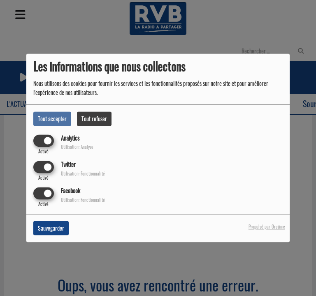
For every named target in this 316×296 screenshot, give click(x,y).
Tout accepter (52, 118)
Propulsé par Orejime (267, 227)
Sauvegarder (51, 228)
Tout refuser (94, 118)
